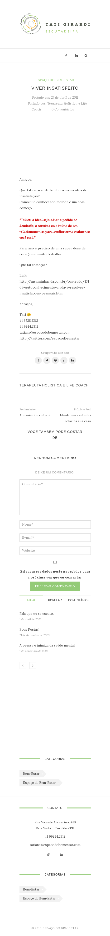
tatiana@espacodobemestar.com (55, 845)
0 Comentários (63, 109)
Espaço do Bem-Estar (55, 80)
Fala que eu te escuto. (36, 613)
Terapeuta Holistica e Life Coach (54, 385)
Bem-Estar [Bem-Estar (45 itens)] (31, 774)
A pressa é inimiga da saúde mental (47, 645)
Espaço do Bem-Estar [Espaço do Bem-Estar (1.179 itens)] (39, 783)
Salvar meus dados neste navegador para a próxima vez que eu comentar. (55, 574)
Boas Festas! (29, 629)
